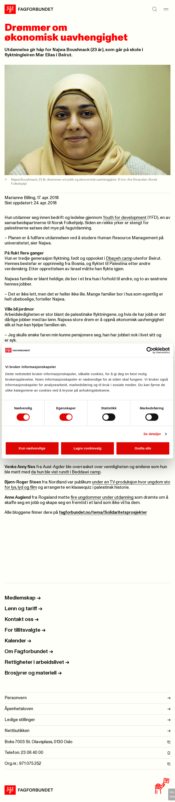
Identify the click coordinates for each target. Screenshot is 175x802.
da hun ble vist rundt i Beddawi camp (65, 472)
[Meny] (165, 9)
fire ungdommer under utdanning (102, 497)
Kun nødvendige (32, 448)
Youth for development (125, 217)
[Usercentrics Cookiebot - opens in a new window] (150, 350)
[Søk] (154, 9)
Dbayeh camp (119, 258)
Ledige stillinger (87, 720)
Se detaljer (152, 434)
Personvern (87, 698)
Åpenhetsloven (87, 709)
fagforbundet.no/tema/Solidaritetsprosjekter (103, 512)
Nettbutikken (87, 731)
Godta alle (143, 448)
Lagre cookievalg (88, 448)
